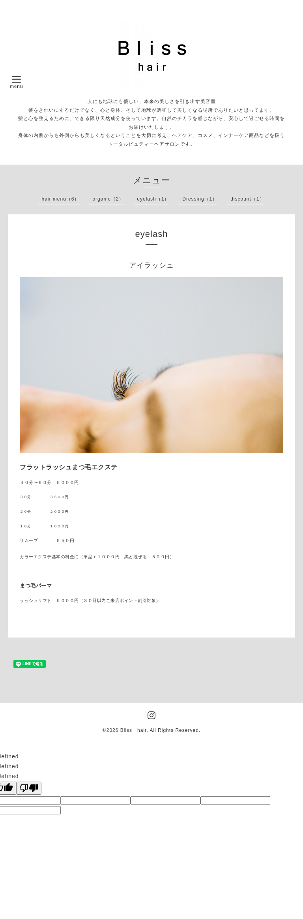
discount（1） (247, 199)
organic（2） (108, 199)
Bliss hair (133, 730)
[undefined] (28, 788)
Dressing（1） (199, 199)
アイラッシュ (151, 265)
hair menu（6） (60, 199)
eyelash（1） (153, 199)
